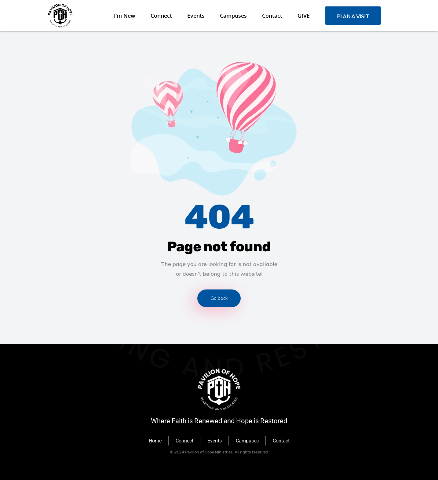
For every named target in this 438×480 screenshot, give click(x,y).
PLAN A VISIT (353, 16)
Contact (272, 15)
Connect (161, 15)
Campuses (233, 15)
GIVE (303, 15)
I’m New (124, 15)
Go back (219, 298)
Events (196, 15)
